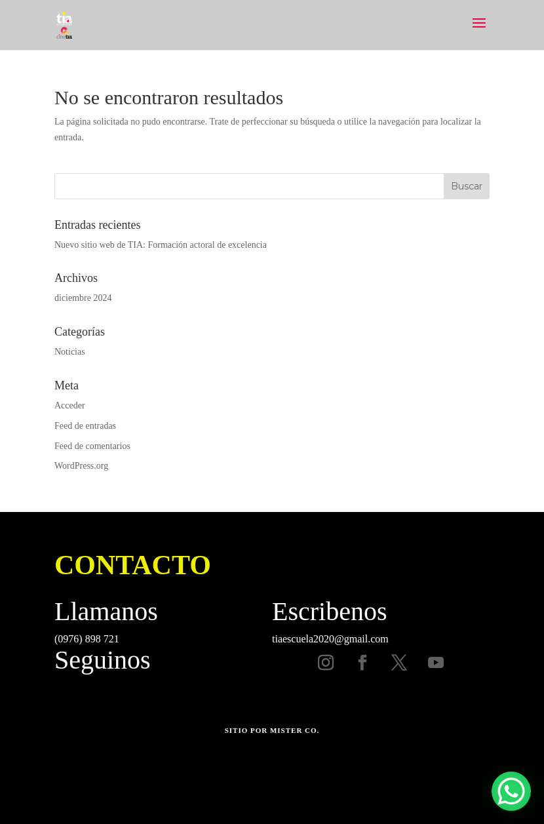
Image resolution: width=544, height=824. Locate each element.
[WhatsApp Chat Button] (511, 791)
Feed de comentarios (92, 446)
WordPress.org (81, 466)
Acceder (69, 405)
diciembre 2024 (82, 298)
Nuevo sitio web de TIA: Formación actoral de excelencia (160, 245)
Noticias (69, 352)
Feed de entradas (85, 426)
